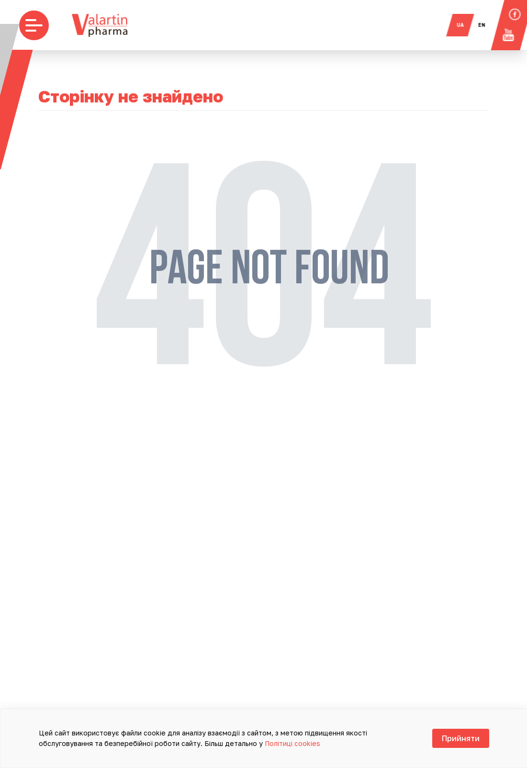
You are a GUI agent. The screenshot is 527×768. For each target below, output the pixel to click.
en (486, 25)
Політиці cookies (292, 743)
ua (465, 25)
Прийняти (461, 738)
